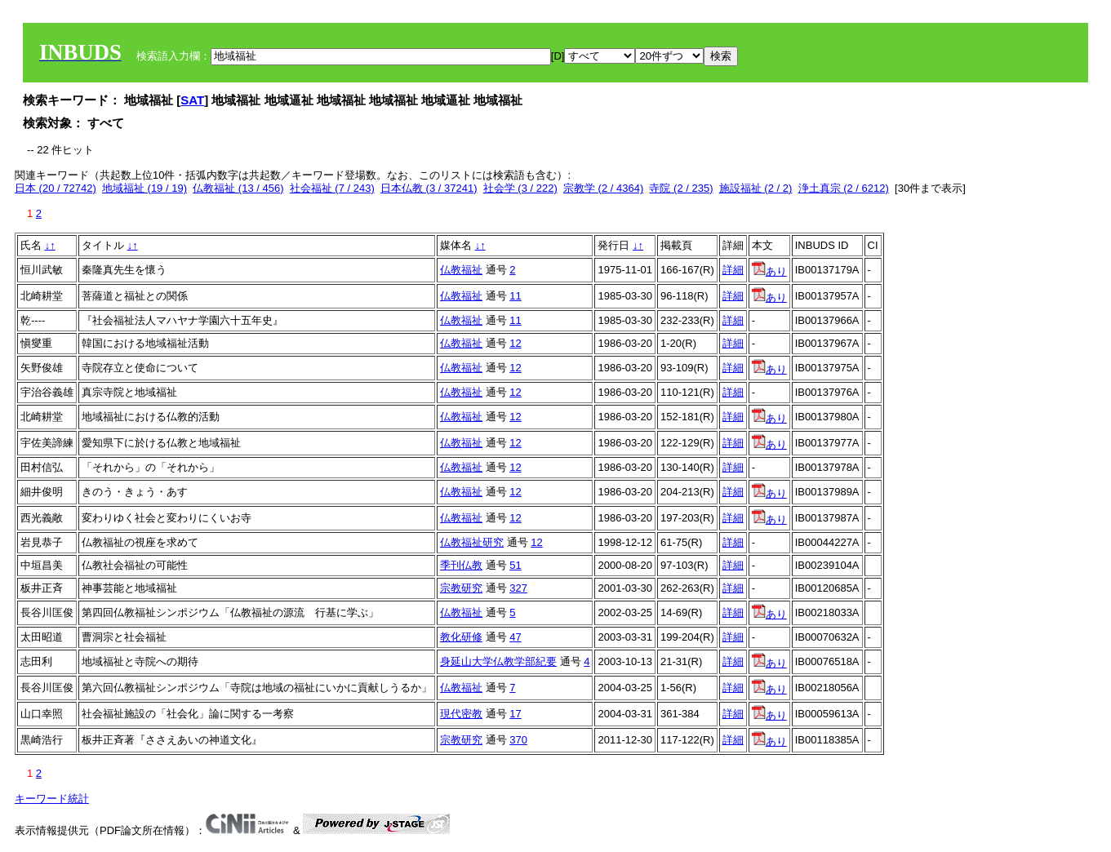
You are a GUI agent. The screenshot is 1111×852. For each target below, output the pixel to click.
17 (515, 714)
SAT (192, 100)
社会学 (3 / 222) (520, 188)
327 (518, 588)
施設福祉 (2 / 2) (756, 188)
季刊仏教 (461, 565)
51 (515, 565)
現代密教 (461, 714)
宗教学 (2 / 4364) (603, 188)
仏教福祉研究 (472, 542)
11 (515, 296)
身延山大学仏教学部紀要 (498, 661)
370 (518, 740)
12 (515, 343)
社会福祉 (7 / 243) (332, 188)
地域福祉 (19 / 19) (144, 188)
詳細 (733, 270)
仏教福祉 (461, 270)
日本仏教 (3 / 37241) (429, 188)
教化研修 (461, 637)
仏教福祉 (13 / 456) (238, 188)
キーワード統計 (52, 798)
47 (515, 637)
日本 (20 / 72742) (55, 188)
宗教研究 (461, 588)
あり (769, 271)
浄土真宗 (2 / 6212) (843, 188)
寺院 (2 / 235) (681, 188)
